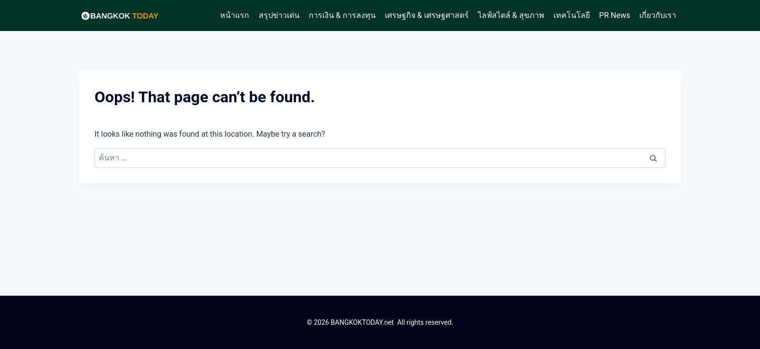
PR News (614, 15)
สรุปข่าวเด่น (279, 15)
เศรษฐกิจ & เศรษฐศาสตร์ (427, 15)
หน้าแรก (234, 15)
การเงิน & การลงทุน (342, 15)
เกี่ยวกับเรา (657, 15)
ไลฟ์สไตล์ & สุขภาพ (511, 15)
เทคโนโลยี (572, 15)
